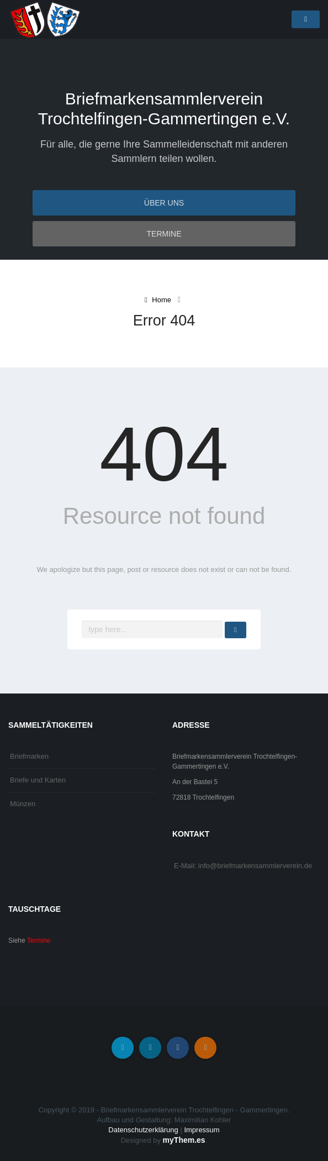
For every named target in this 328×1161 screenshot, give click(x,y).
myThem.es (184, 1140)
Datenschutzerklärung (143, 1130)
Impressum (201, 1130)
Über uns (164, 202)
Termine (164, 233)
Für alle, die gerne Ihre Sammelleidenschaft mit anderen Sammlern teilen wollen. (164, 151)
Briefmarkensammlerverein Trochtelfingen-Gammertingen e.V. (164, 109)
